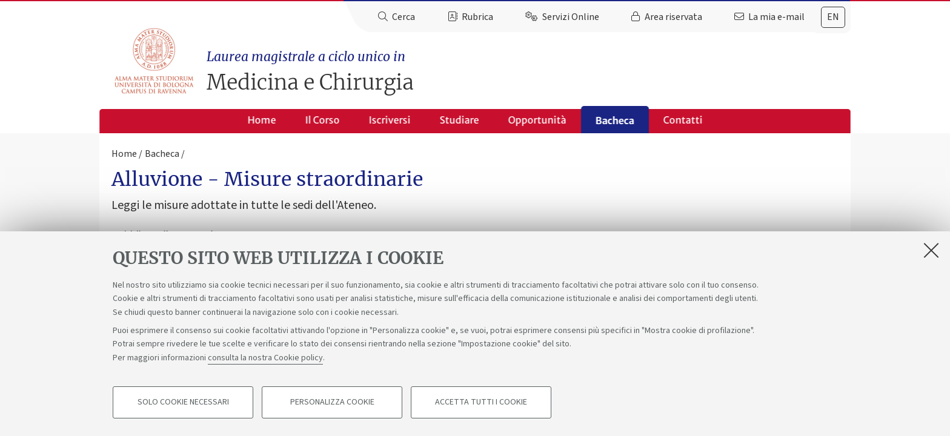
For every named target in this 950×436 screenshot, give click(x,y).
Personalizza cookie (332, 403)
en (833, 17)
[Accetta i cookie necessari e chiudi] (931, 250)
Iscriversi (390, 120)
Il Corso (322, 120)
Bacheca (615, 120)
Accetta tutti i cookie (481, 403)
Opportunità (537, 120)
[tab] (833, 17)
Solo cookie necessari (183, 403)
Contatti (683, 120)
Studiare (459, 120)
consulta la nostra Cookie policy (265, 358)
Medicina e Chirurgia (529, 71)
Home (262, 120)
